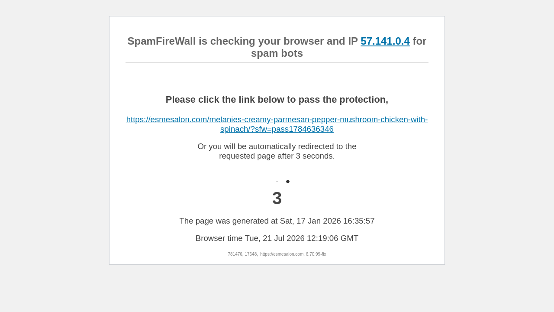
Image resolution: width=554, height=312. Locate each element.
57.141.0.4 (385, 41)
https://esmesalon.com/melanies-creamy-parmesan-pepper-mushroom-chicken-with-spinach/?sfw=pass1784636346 (277, 124)
